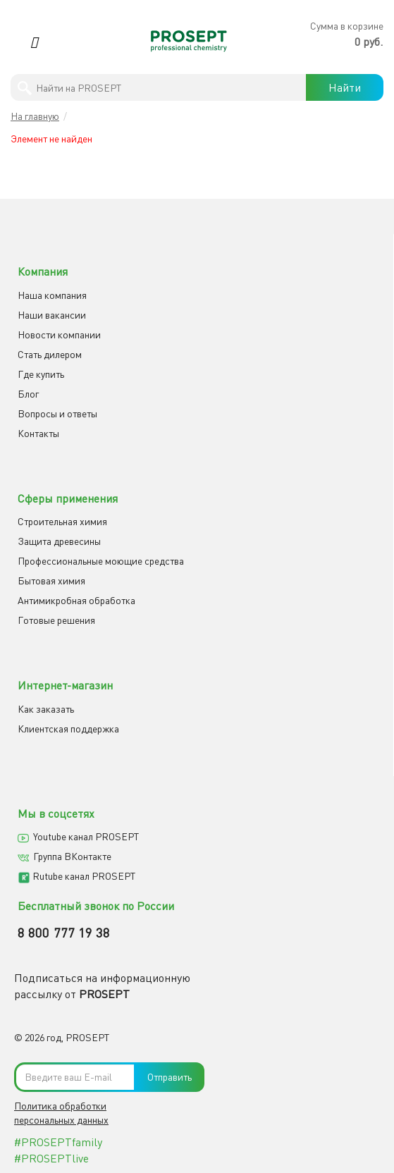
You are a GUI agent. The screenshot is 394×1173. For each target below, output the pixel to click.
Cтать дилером (50, 354)
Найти (344, 87)
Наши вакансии (52, 315)
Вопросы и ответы (57, 413)
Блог (28, 394)
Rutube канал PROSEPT (83, 876)
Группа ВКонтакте (72, 856)
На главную (35, 116)
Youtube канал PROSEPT (86, 836)
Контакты (38, 433)
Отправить (169, 1077)
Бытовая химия (51, 580)
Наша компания (52, 295)
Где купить (41, 374)
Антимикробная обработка (76, 600)
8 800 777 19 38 (64, 932)
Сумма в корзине (346, 26)
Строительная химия (62, 521)
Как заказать (46, 709)
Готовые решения (56, 620)
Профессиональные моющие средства (101, 561)
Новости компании (59, 334)
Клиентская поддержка (68, 729)
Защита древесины (59, 541)
